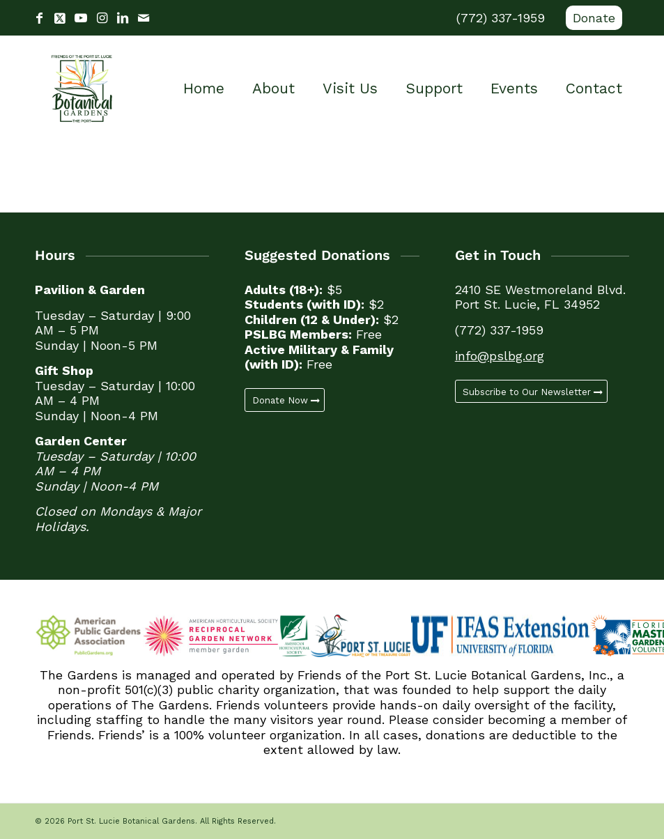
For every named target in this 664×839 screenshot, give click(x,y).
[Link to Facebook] (39, 18)
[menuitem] (590, 18)
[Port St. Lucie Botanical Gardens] (82, 88)
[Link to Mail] (143, 18)
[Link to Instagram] (101, 18)
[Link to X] (59, 18)
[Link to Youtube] (80, 18)
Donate (594, 17)
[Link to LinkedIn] (122, 18)
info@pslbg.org (499, 355)
